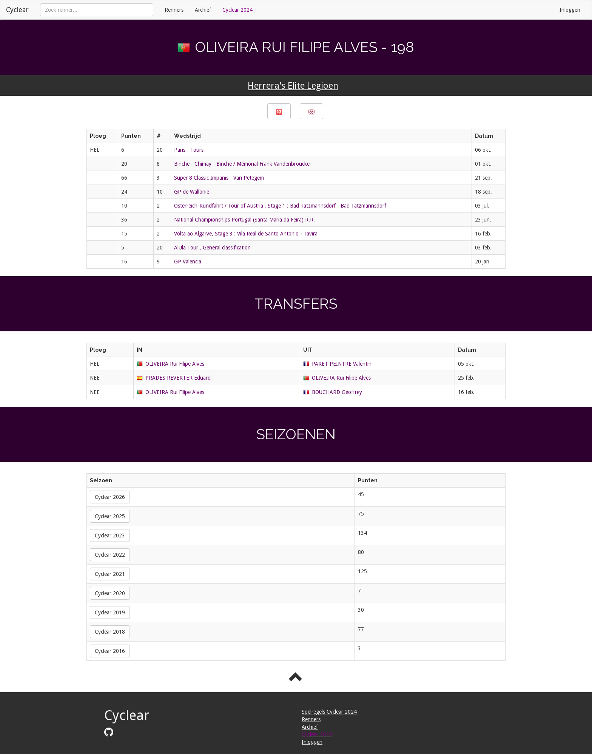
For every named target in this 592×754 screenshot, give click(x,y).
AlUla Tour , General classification (212, 248)
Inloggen (570, 10)
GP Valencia (187, 262)
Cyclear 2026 (110, 497)
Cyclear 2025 (110, 516)
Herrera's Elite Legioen (293, 85)
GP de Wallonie (191, 192)
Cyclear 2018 (110, 632)
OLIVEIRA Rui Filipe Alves (174, 364)
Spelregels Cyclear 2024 (329, 712)
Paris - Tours (189, 150)
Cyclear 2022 (110, 555)
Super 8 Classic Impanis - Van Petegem (219, 178)
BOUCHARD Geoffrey (337, 392)
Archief (203, 10)
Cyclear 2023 (110, 535)
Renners (174, 10)
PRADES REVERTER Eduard (178, 378)
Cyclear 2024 (237, 10)
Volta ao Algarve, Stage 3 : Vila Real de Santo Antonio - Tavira (246, 234)
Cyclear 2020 (110, 593)
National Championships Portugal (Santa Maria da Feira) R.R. (244, 220)
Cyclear (17, 10)
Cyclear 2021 (110, 574)
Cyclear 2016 (110, 651)
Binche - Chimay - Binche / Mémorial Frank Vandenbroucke (242, 164)
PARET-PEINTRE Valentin (342, 364)
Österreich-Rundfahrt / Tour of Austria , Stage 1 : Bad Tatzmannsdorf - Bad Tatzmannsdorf (280, 206)
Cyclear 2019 (110, 612)
